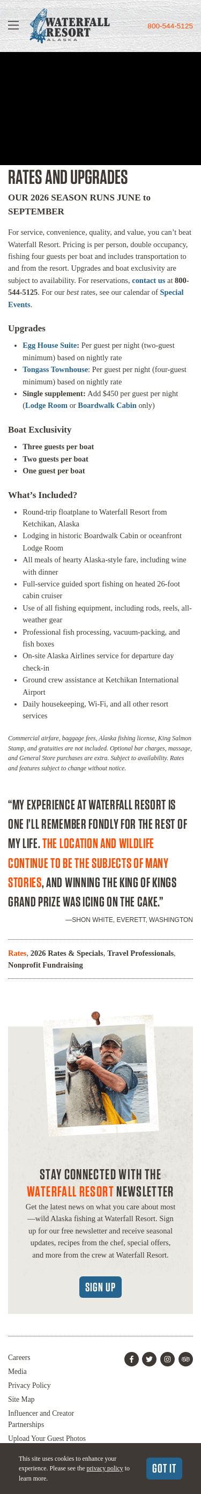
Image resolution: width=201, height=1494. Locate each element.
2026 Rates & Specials (67, 953)
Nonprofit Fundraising (45, 965)
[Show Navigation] (13, 26)
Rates (17, 953)
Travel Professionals (140, 953)
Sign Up (100, 1287)
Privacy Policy (29, 1385)
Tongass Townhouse (55, 369)
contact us (148, 280)
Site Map (21, 1399)
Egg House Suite (50, 345)
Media (17, 1371)
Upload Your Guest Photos (47, 1438)
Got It (164, 1468)
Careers (19, 1358)
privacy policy (104, 1468)
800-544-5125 (170, 26)
